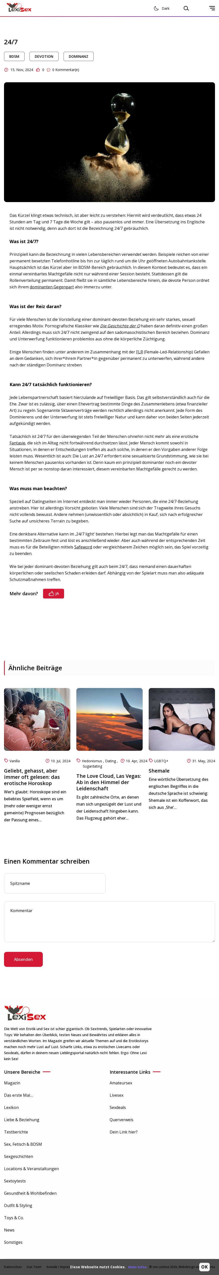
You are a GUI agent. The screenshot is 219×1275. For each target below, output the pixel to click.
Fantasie (17, 443)
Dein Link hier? (124, 1132)
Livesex (116, 1095)
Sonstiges (13, 1242)
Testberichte (16, 1132)
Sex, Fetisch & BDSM (23, 1144)
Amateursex (121, 1083)
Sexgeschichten (18, 1156)
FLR (139, 352)
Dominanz (78, 56)
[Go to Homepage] (19, 8)
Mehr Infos (137, 1267)
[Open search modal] (186, 8)
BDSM (14, 56)
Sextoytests (15, 1181)
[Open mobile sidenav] (212, 8)
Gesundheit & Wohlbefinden (30, 1193)
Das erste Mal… (18, 1095)
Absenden (23, 959)
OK (204, 1267)
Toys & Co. (14, 1217)
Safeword (83, 547)
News (9, 1230)
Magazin (12, 1083)
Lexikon (11, 1107)
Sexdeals (118, 1107)
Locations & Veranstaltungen (31, 1168)
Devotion (44, 56)
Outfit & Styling (18, 1205)
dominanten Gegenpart (52, 287)
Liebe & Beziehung (21, 1119)
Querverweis (121, 1119)
